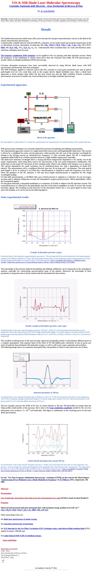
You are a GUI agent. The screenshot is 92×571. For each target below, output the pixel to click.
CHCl (51, 45)
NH (16, 48)
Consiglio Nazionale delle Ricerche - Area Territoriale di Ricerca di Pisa (46, 6)
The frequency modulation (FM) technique (18, 56)
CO (79, 45)
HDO (3, 48)
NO (25, 48)
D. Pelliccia (64, 480)
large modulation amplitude (61, 408)
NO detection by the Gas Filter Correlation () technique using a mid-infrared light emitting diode (44, 529)
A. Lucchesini (47, 11)
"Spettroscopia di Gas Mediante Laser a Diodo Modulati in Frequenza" (29, 480)
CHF (57, 45)
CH (46, 45)
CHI (63, 45)
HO (11, 48)
